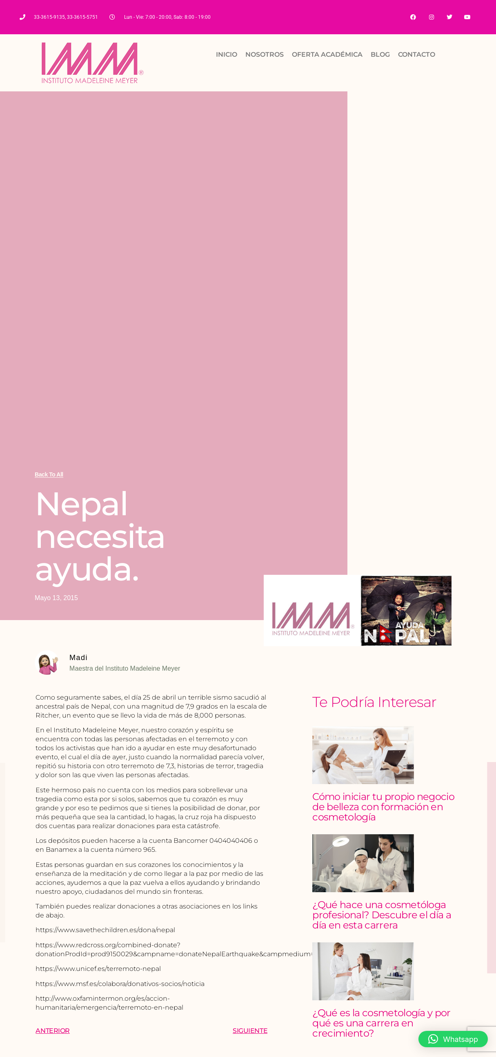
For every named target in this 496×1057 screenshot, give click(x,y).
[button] (453, 1039)
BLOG (380, 55)
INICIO (226, 55)
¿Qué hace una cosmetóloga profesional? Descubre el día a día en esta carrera (381, 915)
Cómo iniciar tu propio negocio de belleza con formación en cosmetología (383, 807)
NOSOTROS (264, 55)
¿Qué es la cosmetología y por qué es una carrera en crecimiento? (381, 1023)
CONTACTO (416, 55)
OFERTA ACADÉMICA (327, 55)
